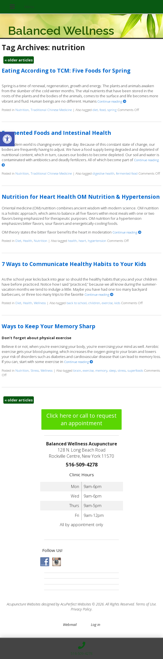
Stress (34, 370)
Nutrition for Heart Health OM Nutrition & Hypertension (81, 196)
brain (77, 370)
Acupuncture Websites (24, 604)
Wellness (40, 302)
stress (122, 370)
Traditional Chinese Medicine (51, 109)
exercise (107, 302)
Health (27, 240)
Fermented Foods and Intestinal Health (56, 133)
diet (95, 109)
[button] (7, 139)
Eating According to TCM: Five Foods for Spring (66, 70)
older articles (18, 60)
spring (112, 109)
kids (117, 302)
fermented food (127, 173)
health (72, 240)
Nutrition (22, 109)
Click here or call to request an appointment (81, 419)
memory (101, 370)
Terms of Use (146, 604)
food (103, 109)
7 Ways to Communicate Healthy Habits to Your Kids (74, 264)
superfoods (135, 370)
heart (82, 240)
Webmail (70, 624)
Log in (95, 624)
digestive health (103, 173)
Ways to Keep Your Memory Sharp (48, 326)
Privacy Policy (81, 609)
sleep (112, 370)
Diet (18, 240)
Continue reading (111, 101)
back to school (77, 302)
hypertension (97, 240)
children (94, 302)
